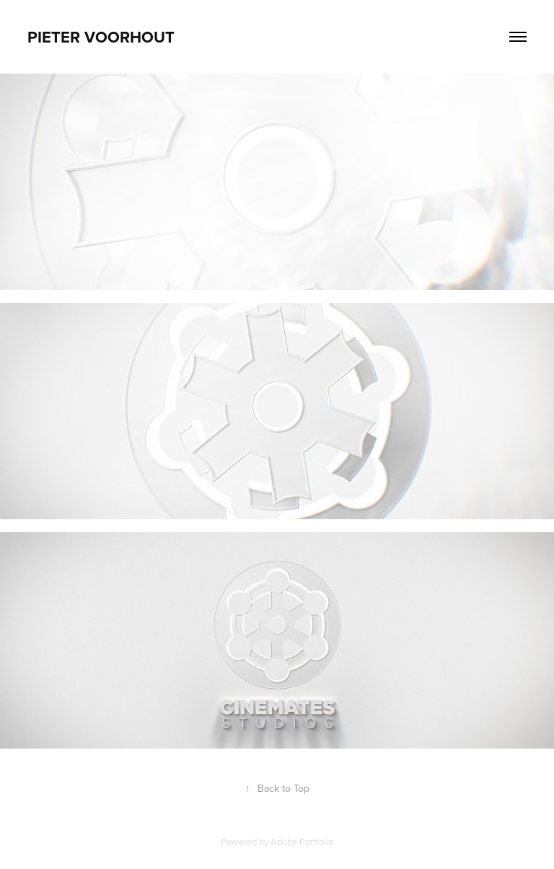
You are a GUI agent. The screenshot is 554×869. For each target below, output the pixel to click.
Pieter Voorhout (101, 36)
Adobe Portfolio (302, 841)
